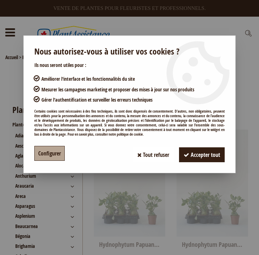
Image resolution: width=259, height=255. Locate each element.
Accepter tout (201, 153)
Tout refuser (150, 153)
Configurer (49, 153)
